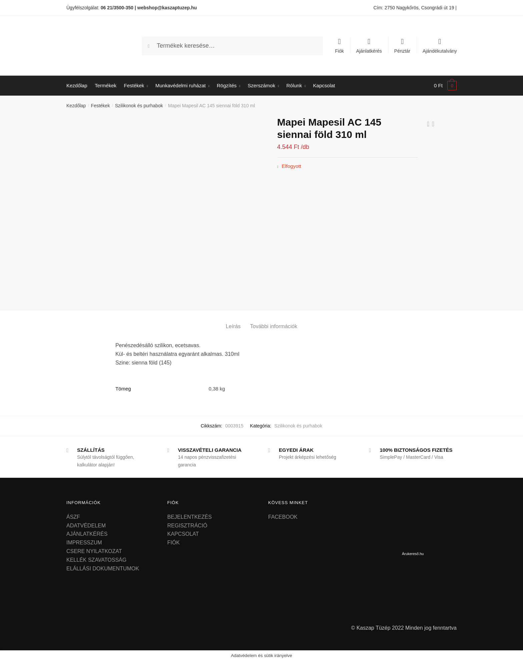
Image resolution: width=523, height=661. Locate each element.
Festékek (100, 105)
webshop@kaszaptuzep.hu (167, 7)
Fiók (339, 50)
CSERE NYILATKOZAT (94, 551)
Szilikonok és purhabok (139, 105)
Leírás (233, 326)
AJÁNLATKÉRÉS (86, 534)
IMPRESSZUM (84, 542)
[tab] (233, 321)
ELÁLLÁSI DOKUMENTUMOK (102, 568)
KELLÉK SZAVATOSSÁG (96, 560)
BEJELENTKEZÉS (189, 517)
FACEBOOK (283, 517)
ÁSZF (73, 517)
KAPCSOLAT (183, 534)
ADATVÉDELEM (86, 525)
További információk (273, 326)
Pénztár (402, 50)
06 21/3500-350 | (118, 7)
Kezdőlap (76, 105)
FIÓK (173, 542)
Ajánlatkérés (369, 50)
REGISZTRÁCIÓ (187, 525)
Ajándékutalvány (440, 50)
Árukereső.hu (413, 554)
